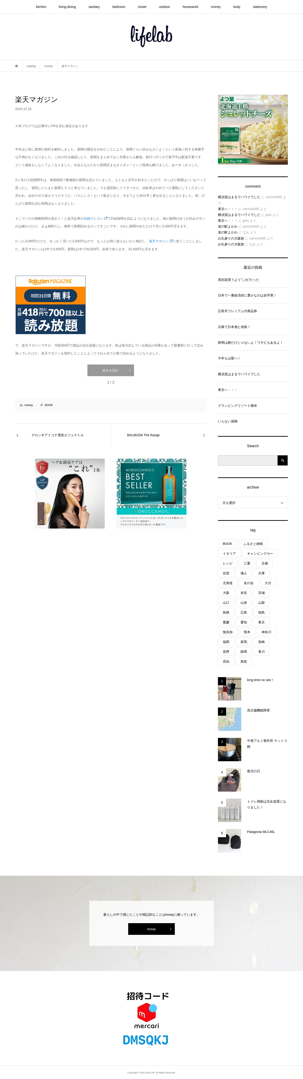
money (216, 7)
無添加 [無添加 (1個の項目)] (228, 632)
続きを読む (111, 370)
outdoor (164, 7)
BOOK (49, 405)
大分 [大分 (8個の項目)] (268, 583)
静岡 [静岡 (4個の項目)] (244, 652)
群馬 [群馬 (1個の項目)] (244, 642)
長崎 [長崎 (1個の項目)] (261, 642)
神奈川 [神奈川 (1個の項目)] (266, 632)
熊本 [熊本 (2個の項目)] (247, 632)
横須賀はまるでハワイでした (239, 197)
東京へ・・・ (228, 209)
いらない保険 (228, 421)
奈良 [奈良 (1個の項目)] (244, 593)
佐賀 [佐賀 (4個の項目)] (226, 573)
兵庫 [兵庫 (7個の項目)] (261, 573)
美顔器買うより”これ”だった (238, 280)
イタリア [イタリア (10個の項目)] (229, 553)
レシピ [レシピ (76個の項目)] (228, 563)
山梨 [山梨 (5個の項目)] (261, 602)
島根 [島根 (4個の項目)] (226, 612)
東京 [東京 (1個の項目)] (261, 622)
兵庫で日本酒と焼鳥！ (234, 327)
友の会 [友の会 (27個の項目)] (249, 583)
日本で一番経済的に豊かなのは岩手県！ (247, 295)
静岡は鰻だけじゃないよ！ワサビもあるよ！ (250, 342)
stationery (260, 7)
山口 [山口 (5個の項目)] (226, 602)
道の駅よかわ (228, 226)
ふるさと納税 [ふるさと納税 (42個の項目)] (253, 544)
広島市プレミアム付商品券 (237, 311)
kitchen (41, 7)
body (236, 7)
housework (190, 7)
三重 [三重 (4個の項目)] (247, 563)
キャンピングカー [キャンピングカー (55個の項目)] (260, 553)
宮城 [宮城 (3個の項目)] (261, 593)
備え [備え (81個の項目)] (244, 573)
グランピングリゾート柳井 (237, 405)
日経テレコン (95, 218)
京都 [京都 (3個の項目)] (265, 563)
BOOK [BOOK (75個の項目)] (227, 544)
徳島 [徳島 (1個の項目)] (261, 612)
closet (142, 7)
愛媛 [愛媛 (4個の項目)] (226, 622)
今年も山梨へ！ (229, 358)
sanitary (94, 7)
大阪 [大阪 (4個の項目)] (226, 593)
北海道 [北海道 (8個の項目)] (228, 583)
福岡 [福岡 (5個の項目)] (226, 642)
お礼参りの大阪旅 (231, 238)
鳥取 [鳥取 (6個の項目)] (244, 661)
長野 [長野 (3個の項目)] (226, 652)
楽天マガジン (161, 241)
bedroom (118, 7)
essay (151, 929)
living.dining (67, 7)
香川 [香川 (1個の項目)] (261, 652)
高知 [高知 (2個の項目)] (226, 661)
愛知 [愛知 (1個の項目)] (244, 622)
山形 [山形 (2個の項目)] (244, 602)
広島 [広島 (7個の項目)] (244, 612)
